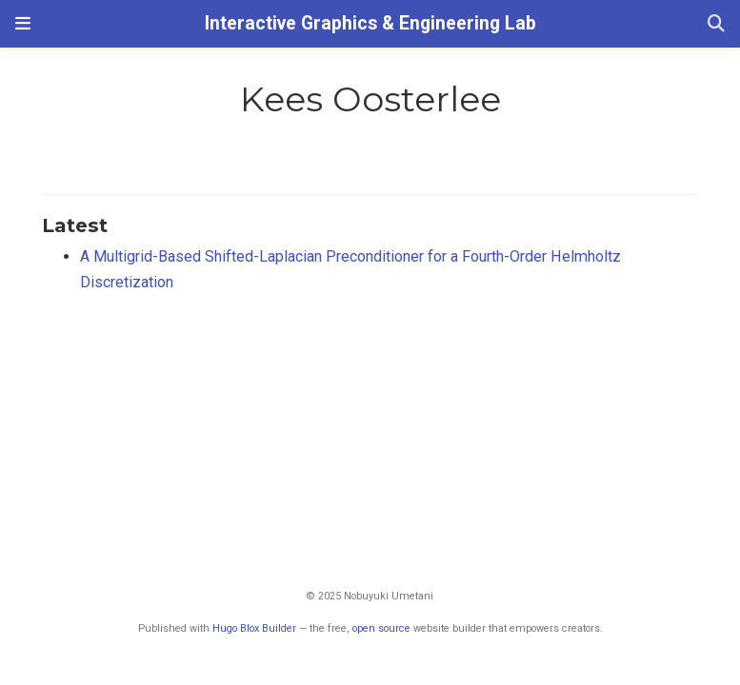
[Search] (716, 24)
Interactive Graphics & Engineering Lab (370, 23)
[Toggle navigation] (22, 23)
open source (381, 628)
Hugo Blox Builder (254, 628)
